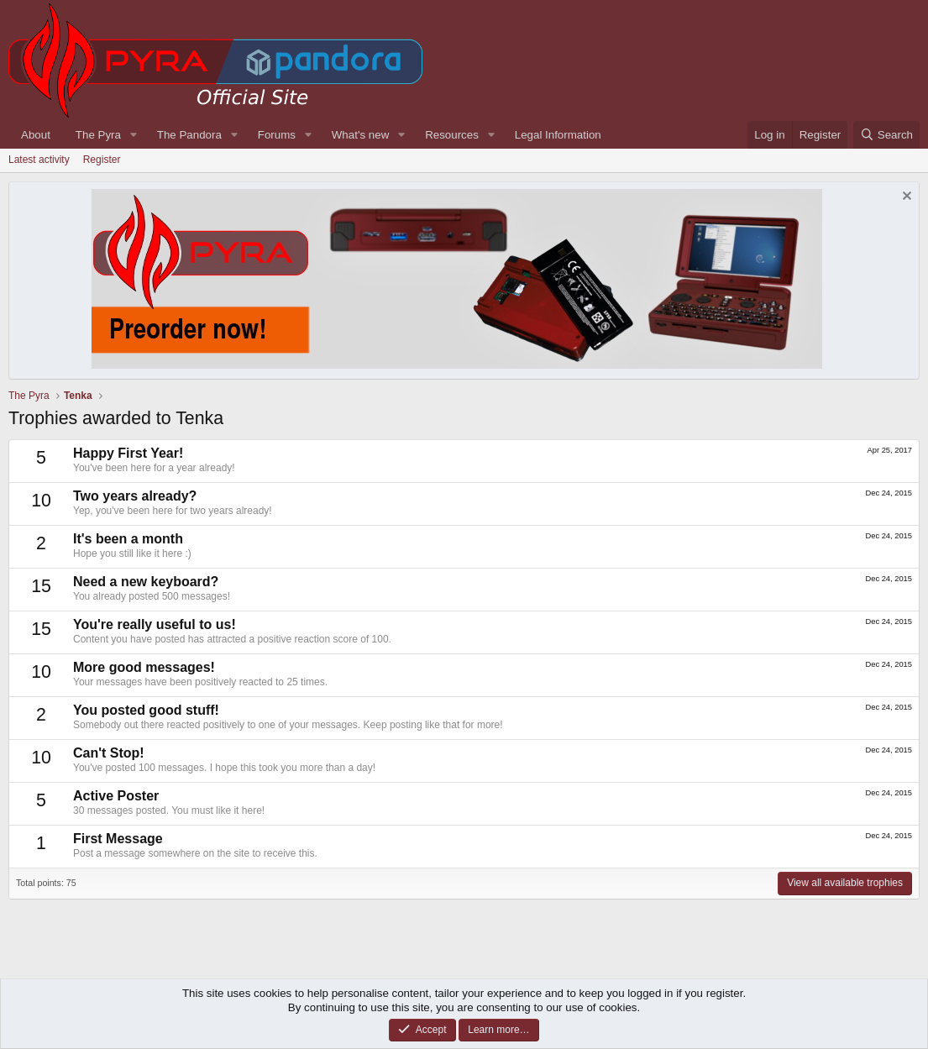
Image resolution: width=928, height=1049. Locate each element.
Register (102, 159)
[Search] (886, 135)
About (35, 135)
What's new (360, 135)
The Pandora (189, 135)
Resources (452, 135)
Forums (277, 135)
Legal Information (558, 135)
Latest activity (39, 159)
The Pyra (98, 135)
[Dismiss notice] (905, 198)
